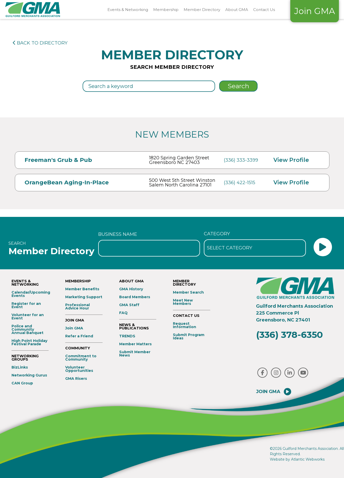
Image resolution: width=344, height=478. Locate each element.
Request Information (184, 325)
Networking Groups (25, 357)
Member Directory (202, 9)
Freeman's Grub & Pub (58, 160)
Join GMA (314, 11)
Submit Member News (134, 353)
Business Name (117, 234)
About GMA (236, 9)
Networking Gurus (29, 375)
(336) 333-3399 (241, 160)
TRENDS (127, 336)
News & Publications (134, 326)
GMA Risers (76, 378)
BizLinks (20, 367)
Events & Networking (127, 9)
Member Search (188, 292)
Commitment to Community (80, 357)
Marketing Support (83, 297)
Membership (166, 9)
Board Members (134, 297)
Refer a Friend (79, 336)
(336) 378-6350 (289, 334)
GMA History (131, 289)
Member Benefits (82, 289)
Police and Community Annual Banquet (27, 330)
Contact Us (264, 9)
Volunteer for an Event (28, 316)
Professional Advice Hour (77, 306)
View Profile (291, 160)
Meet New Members (183, 302)
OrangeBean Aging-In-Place (67, 182)
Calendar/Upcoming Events (30, 294)
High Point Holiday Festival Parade (29, 342)
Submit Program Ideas (188, 336)
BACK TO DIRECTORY (40, 43)
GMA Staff (129, 305)
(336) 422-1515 (239, 182)
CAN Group (22, 383)
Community (77, 348)
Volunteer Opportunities (79, 369)
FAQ (123, 313)
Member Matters (135, 344)
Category (217, 234)
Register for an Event (26, 305)
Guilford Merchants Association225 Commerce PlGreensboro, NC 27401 (294, 313)
